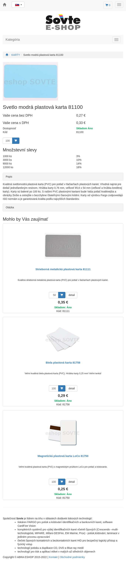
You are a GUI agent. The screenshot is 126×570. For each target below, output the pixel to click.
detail (72, 295)
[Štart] (7, 54)
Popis (9, 176)
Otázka (10, 207)
